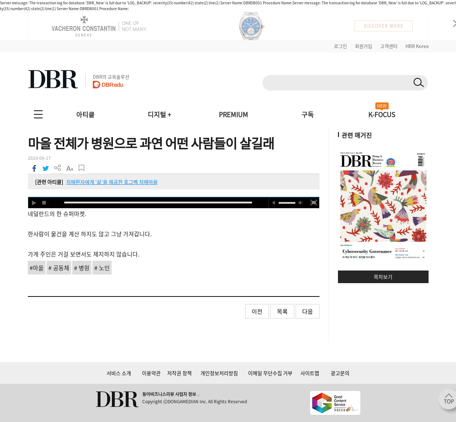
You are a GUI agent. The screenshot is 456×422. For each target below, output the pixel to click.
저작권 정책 (179, 373)
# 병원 (82, 267)
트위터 (46, 168)
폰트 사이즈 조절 (69, 168)
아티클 (85, 114)
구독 (307, 114)
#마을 (37, 267)
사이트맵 (309, 373)
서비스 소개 (119, 373)
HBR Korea (417, 46)
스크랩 (81, 168)
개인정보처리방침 (219, 373)
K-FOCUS (381, 114)
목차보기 (383, 276)
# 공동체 (58, 267)
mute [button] (274, 202)
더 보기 (58, 168)
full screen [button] (313, 202)
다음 (307, 311)
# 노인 (102, 267)
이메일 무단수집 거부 (270, 373)
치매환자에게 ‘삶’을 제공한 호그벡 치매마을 (112, 181)
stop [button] (44, 202)
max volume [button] (300, 202)
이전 (257, 311)
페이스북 (34, 168)
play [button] (33, 202)
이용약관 (151, 373)
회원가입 (363, 46)
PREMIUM (233, 114)
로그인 (340, 46)
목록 (282, 311)
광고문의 (340, 373)
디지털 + (159, 114)
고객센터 (389, 46)
